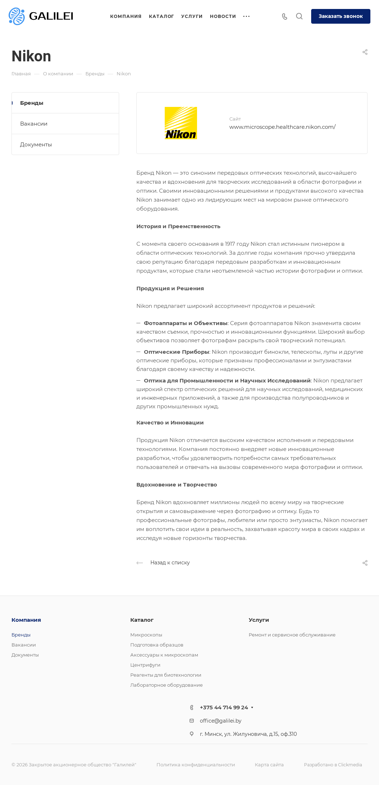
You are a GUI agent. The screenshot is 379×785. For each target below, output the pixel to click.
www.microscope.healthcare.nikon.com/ (282, 126)
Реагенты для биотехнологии (165, 675)
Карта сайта (269, 764)
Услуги (259, 619)
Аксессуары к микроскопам (164, 655)
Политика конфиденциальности (195, 764)
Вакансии (33, 123)
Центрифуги (145, 665)
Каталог (142, 619)
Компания (26, 619)
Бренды (31, 102)
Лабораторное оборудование (166, 685)
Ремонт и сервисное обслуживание (292, 635)
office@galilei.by (221, 721)
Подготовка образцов (156, 645)
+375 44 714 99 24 (224, 707)
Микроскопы (146, 635)
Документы (36, 144)
